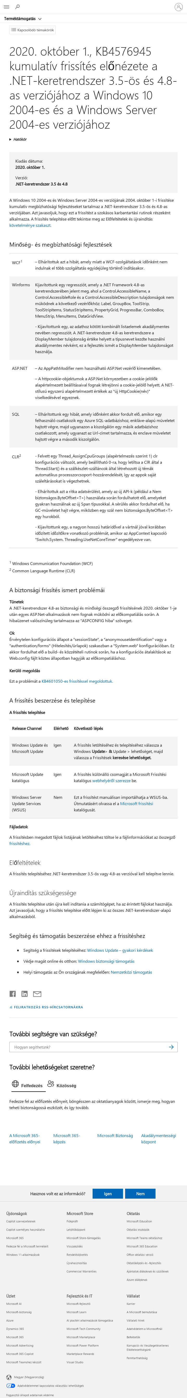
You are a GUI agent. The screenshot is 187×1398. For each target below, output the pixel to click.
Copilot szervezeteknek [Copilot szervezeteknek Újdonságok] (20, 1221)
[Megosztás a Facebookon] (13, 993)
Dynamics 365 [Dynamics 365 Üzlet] (15, 1329)
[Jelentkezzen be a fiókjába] (178, 7)
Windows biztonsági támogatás (106, 961)
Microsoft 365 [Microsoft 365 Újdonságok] (15, 1238)
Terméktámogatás (20, 18)
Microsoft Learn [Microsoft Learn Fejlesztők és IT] (76, 1312)
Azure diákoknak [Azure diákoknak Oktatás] (137, 1280)
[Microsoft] (93, 4)
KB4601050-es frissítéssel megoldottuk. (77, 681)
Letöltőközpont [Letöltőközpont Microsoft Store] (76, 1230)
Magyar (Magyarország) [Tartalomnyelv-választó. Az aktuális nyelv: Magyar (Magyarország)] (29, 1377)
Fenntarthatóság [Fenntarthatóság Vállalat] (137, 1358)
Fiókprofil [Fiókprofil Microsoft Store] (72, 1221)
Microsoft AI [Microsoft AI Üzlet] (14, 1304)
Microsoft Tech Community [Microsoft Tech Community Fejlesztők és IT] (83, 1329)
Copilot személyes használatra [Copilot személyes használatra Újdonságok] (25, 1230)
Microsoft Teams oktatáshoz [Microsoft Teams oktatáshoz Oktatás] (144, 1238)
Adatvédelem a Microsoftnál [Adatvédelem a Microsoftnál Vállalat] (144, 1329)
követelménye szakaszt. (30, 225)
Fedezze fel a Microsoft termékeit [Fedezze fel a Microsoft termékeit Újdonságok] (27, 1246)
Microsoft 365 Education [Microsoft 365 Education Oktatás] (142, 1246)
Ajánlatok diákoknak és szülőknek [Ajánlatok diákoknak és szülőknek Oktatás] (148, 1271)
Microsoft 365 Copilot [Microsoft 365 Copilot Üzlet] (20, 1354)
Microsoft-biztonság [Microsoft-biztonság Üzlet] (18, 1312)
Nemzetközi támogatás (131, 972)
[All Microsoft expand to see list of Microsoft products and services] (6, 7)
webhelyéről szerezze (111, 780)
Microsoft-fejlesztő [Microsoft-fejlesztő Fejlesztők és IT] (78, 1304)
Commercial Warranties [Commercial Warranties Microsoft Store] (81, 1271)
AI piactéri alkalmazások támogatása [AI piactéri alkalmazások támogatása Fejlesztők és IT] (90, 1320)
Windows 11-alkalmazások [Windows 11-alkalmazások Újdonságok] (23, 1255)
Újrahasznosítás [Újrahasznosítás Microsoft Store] (77, 1263)
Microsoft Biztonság (115, 1135)
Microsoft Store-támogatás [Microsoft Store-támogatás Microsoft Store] (84, 1238)
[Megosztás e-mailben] (34, 993)
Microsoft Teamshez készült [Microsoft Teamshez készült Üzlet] (23, 1362)
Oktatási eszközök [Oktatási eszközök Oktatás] (138, 1230)
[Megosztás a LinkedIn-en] (22, 993)
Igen (108, 1193)
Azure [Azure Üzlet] (10, 1320)
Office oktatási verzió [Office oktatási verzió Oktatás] (140, 1255)
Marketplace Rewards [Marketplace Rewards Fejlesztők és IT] (80, 1354)
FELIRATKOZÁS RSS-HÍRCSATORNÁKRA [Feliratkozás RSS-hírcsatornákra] (48, 1007)
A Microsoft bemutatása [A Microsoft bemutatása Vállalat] (142, 1312)
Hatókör (19, 139)
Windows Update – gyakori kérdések (120, 950)
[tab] (28, 1085)
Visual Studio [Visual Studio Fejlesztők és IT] (75, 1362)
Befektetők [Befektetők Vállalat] (133, 1337)
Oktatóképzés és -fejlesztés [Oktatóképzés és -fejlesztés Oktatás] (144, 1263)
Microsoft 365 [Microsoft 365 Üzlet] (15, 1337)
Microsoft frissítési (136, 803)
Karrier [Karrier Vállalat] (131, 1304)
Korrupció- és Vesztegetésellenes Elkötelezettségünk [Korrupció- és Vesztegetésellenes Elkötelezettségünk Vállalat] (148, 1347)
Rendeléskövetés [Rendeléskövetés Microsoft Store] (77, 1255)
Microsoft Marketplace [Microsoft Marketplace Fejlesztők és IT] (81, 1337)
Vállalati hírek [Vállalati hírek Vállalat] (135, 1320)
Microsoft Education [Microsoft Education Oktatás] (139, 1221)
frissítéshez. (19, 843)
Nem (140, 1193)
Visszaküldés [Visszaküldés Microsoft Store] (75, 1246)
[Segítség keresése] (18, 7)
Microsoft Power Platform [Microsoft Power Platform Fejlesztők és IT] (83, 1345)
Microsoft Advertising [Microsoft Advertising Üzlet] (19, 1345)
